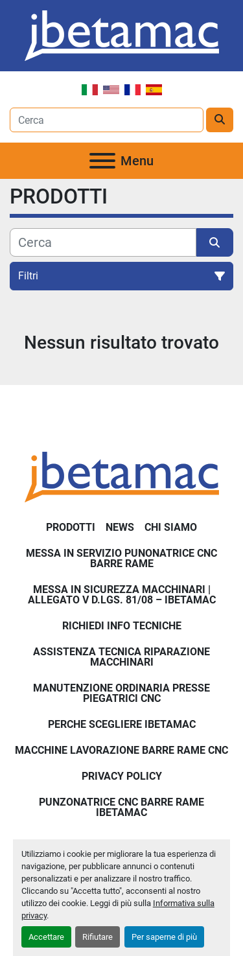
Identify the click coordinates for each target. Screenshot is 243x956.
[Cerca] (103, 242)
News (120, 527)
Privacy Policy (122, 776)
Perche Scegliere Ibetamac (122, 724)
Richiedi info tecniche (121, 626)
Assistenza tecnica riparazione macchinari (121, 657)
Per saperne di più (164, 937)
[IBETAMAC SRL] (122, 476)
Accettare (46, 937)
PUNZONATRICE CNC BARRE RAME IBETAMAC (121, 807)
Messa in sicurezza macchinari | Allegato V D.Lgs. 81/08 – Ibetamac (122, 594)
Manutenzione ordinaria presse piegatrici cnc (121, 693)
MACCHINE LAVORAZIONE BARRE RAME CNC (121, 750)
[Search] (106, 120)
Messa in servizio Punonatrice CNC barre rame (121, 558)
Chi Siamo (171, 527)
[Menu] (102, 161)
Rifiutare (97, 937)
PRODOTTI (70, 527)
